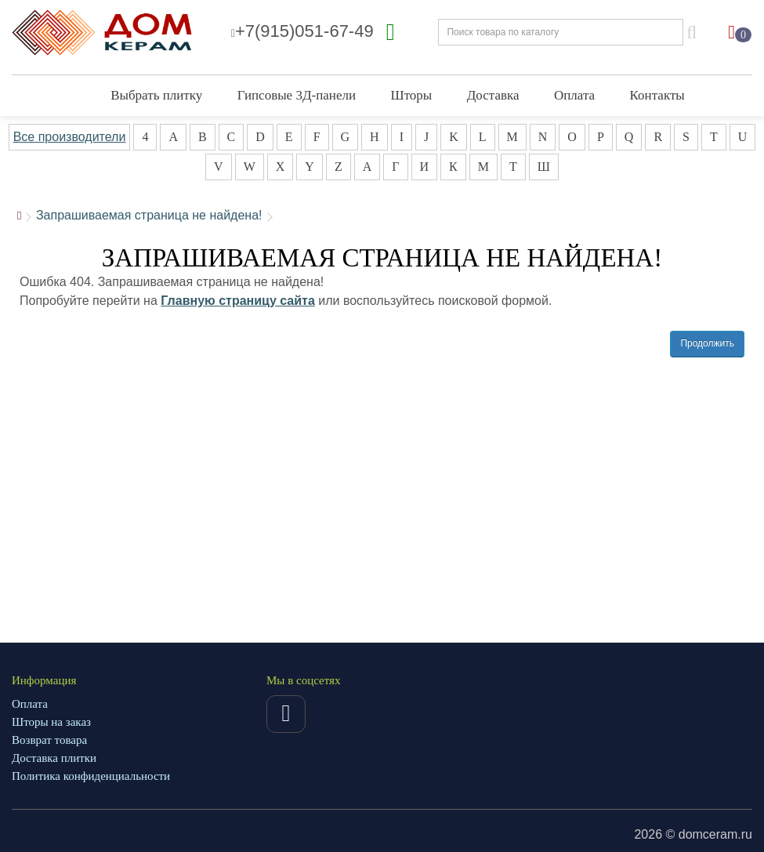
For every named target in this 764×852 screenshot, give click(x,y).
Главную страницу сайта (238, 300)
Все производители (69, 136)
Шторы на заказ (51, 722)
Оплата (574, 95)
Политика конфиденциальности (91, 776)
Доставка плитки (54, 758)
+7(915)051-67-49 (302, 31)
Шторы (411, 95)
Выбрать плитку (156, 95)
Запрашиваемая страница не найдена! (149, 215)
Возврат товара (49, 740)
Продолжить (707, 343)
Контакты (657, 95)
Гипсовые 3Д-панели (296, 95)
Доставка (493, 95)
